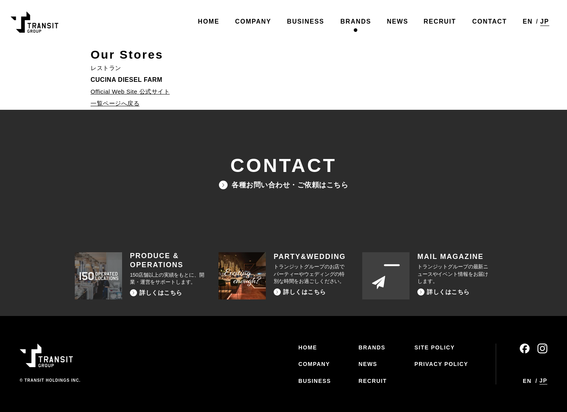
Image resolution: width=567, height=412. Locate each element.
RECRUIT (372, 381)
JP (542, 23)
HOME (307, 347)
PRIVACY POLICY (441, 364)
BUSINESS (314, 381)
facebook (525, 348)
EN (525, 23)
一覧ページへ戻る (115, 103)
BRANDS (371, 347)
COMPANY (314, 364)
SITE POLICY (434, 347)
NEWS (367, 364)
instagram (542, 348)
